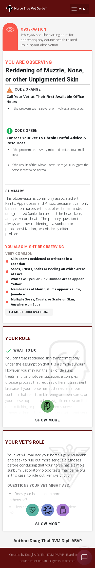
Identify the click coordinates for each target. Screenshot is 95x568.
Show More (47, 420)
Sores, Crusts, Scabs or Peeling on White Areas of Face (48, 271)
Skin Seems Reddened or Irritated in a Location (41, 261)
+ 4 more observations (29, 312)
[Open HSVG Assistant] (84, 557)
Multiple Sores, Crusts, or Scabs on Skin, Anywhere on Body (43, 302)
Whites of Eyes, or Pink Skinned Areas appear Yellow (47, 281)
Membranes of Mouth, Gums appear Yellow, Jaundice (46, 291)
